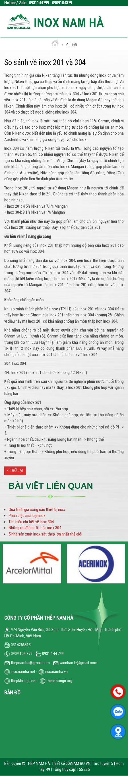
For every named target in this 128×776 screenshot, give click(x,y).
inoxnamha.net (23, 671)
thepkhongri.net (20, 680)
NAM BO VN (80, 763)
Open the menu (115, 21)
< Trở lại (15, 470)
